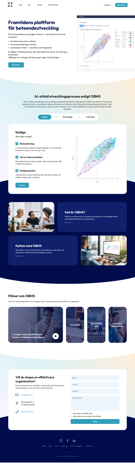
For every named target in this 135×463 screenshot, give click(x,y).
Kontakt (89, 447)
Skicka (95, 422)
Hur (31, 5)
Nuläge (44, 118)
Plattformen (54, 5)
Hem (43, 447)
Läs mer (22, 186)
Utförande (90, 118)
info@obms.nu (27, 395)
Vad (21, 5)
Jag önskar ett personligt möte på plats (86, 417)
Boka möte (120, 5)
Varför (41, 5)
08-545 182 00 (27, 412)
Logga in (106, 5)
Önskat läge (67, 118)
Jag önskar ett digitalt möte (82, 414)
